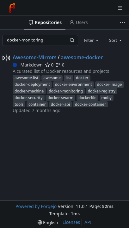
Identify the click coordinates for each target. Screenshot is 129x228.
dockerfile (87, 97)
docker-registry (101, 91)
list (68, 77)
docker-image (109, 84)
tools (19, 104)
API (87, 222)
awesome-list (27, 77)
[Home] (12, 8)
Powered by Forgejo (36, 206)
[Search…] (72, 40)
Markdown (28, 65)
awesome (52, 77)
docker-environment (73, 84)
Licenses (71, 222)
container (37, 104)
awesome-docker (82, 57)
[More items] (123, 22)
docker (82, 77)
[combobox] (91, 40)
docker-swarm (60, 97)
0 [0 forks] (60, 65)
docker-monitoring (66, 91)
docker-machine (29, 91)
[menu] (48, 222)
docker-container (90, 104)
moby (106, 97)
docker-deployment (32, 84)
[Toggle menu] (120, 8)
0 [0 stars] (49, 65)
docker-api (60, 104)
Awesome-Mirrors (35, 57)
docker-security (29, 97)
